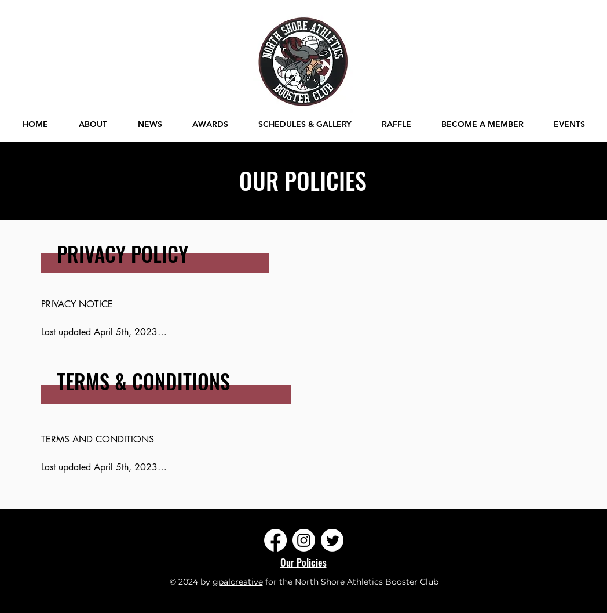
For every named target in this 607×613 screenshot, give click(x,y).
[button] (569, 124)
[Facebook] (275, 540)
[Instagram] (303, 540)
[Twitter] (332, 540)
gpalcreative (238, 581)
